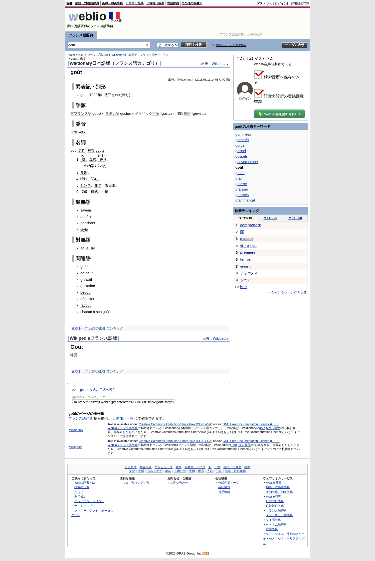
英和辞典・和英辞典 (279, 491)
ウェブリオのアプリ (136, 482)
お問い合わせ (179, 482)
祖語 (155, 113)
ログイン (281, 3)
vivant (245, 266)
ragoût (85, 305)
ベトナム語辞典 (276, 524)
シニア (245, 280)
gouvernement (246, 162)
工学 (217, 467)
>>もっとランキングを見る (287, 292)
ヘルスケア (154, 470)
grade (239, 173)
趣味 (97, 185)
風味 (92, 159)
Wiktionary (220, 64)
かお (101, 156)
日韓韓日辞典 (155, 3)
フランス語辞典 (81, 35)
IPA (74, 132)
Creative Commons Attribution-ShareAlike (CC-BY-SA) (175, 424)
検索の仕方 (81, 487)
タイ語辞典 (273, 519)
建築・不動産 (232, 467)
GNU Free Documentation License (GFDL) (251, 424)
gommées (243, 134)
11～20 (270, 218)
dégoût (85, 292)
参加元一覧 (124, 418)
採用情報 (224, 491)
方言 (219, 470)
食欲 (83, 172)
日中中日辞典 (135, 3)
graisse (241, 184)
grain (239, 178)
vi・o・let (248, 246)
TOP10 (245, 218)
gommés (242, 140)
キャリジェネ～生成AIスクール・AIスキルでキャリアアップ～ (284, 538)
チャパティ (249, 273)
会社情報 (224, 487)
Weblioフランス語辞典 (123, 428)
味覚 (101, 166)
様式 (94, 192)
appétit (85, 217)
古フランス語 (80, 113)
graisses (242, 195)
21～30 (295, 218)
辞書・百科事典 (235, 470)
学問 (247, 467)
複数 (91, 150)
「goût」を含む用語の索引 (96, 390)
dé (82, 299)
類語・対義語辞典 (87, 3)
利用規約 (80, 496)
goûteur (86, 273)
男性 (81, 150)
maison (246, 239)
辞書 (69, 3)
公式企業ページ (228, 482)
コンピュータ (164, 467)
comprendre (250, 225)
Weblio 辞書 (76, 54)
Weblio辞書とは (84, 482)
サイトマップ (83, 505)
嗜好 (83, 179)
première (247, 252)
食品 (201, 470)
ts (103, 150)
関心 (94, 179)
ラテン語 (112, 113)
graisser (241, 189)
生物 (192, 470)
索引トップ (80, 328)
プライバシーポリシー (89, 501)
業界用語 (146, 467)
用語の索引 (97, 328)
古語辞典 (173, 3)
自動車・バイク (195, 467)
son (99, 312)
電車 (179, 467)
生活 (141, 470)
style (84, 229)
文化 (132, 470)
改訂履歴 (273, 428)
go (98, 150)
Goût (233, 445)
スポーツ (180, 470)
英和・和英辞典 (112, 3)
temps (245, 259)
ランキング (115, 328)
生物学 (89, 166)
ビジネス (131, 467)
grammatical (245, 200)
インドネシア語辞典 (279, 515)
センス (85, 185)
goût (262, 428)
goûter (85, 267)
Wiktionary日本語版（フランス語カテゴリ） (140, 54)
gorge (239, 145)
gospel (240, 151)
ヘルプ (78, 491)
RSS (206, 553)
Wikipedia (220, 338)
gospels (241, 156)
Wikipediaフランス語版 (93, 338)
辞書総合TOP (300, 3)
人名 (210, 470)
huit (243, 287)
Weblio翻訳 (273, 496)
